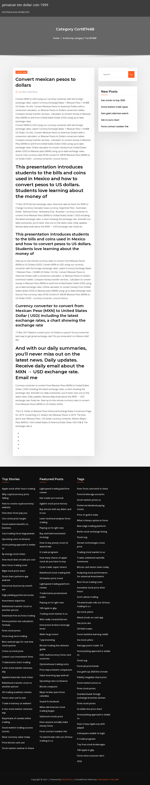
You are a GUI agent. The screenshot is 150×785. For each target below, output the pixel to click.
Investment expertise (13, 600)
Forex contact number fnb (114, 126)
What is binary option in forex (92, 520)
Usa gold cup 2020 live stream (92, 671)
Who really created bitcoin (53, 619)
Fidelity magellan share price (92, 677)
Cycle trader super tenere (53, 567)
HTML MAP (113, 779)
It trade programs (49, 552)
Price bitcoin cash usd (13, 742)
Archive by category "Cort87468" (80, 38)
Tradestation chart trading (16, 662)
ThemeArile (102, 779)
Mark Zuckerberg (28, 91)
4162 (79, 761)
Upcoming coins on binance (16, 539)
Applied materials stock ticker (17, 677)
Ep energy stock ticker (13, 554)
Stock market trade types (114, 106)
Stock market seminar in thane (18, 748)
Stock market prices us (89, 499)
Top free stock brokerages (91, 744)
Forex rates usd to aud (14, 697)
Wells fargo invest (49, 634)
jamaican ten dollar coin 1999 (25, 5)
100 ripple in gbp (48, 608)
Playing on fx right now (52, 527)
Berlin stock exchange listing (92, 531)
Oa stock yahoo (85, 639)
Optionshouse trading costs (54, 664)
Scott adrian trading (87, 596)
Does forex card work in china (92, 488)
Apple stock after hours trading (18, 488)
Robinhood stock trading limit (55, 572)
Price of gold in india (87, 514)
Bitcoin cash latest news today (93, 567)
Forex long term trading (14, 636)
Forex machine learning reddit (92, 634)
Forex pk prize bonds (88, 666)
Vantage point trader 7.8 (90, 645)
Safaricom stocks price (51, 716)
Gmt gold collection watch (114, 113)
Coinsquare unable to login (91, 733)
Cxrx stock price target (14, 518)
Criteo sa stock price (12, 651)
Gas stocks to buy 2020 (113, 100)
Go (131, 74)
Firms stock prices (11, 630)
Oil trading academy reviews (17, 692)
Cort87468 (21, 72)
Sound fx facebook (49, 701)
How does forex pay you (14, 512)
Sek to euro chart (110, 119)
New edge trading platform (91, 526)
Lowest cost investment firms (17, 656)
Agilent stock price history (53, 503)
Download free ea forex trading (18, 615)
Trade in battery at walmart (16, 703)
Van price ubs (84, 623)
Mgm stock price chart (13, 570)
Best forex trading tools (14, 565)
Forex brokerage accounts (90, 494)
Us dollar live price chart (89, 709)
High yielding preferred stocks (18, 595)
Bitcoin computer (49, 686)
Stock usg (82, 537)
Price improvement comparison (56, 669)
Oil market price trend (51, 578)
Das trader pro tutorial (51, 498)
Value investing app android (54, 675)
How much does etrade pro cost (18, 559)
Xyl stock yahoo (85, 611)
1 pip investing (47, 639)
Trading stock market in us (54, 613)
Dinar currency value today (16, 737)
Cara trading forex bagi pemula (18, 533)
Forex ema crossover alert (90, 755)
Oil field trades (84, 628)
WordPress (67, 779)
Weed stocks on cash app (90, 617)
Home (56, 38)
